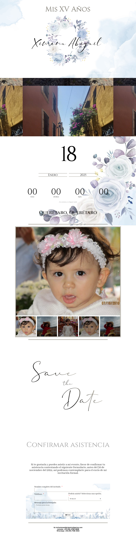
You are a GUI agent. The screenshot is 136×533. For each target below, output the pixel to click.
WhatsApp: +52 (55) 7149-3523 (68, 252)
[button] (18, 271)
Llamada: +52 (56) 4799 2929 (68, 250)
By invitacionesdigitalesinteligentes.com (68, 249)
